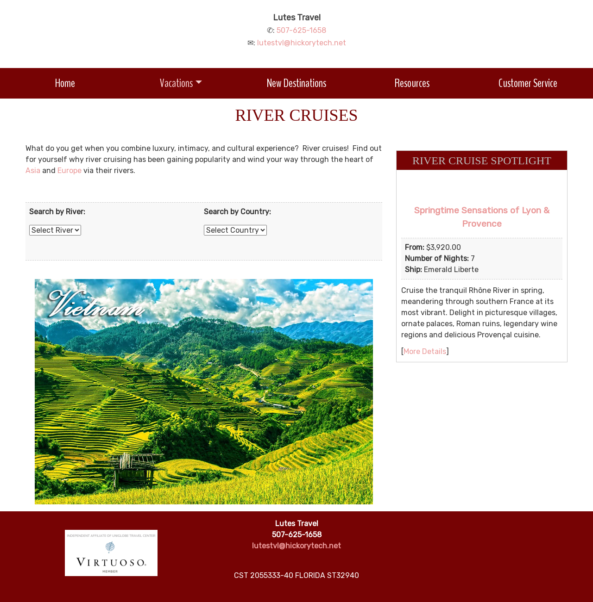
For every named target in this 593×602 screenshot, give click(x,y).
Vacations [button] (176, 83)
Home (65, 83)
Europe (69, 170)
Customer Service (527, 83)
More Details (425, 351)
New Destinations (296, 83)
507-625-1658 (301, 30)
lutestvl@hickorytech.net (301, 42)
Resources (412, 83)
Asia (32, 170)
